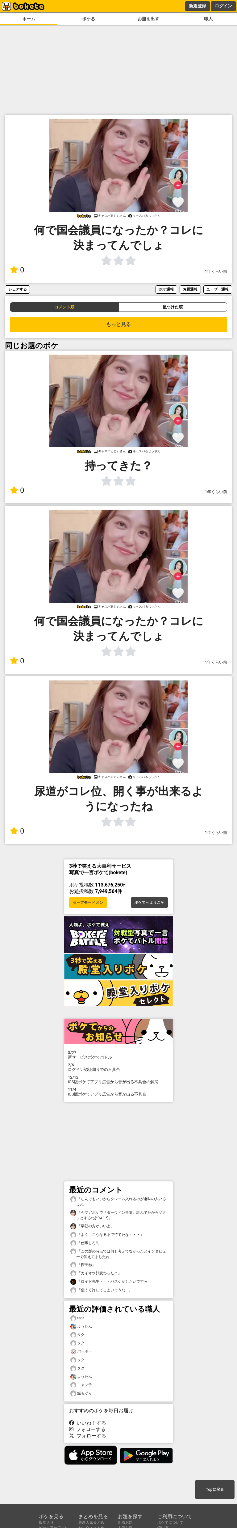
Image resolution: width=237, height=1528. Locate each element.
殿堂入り (46, 1522)
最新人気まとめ (91, 1522)
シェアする (17, 289)
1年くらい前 (216, 271)
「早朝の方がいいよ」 (92, 1226)
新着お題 (125, 1522)
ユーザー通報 (217, 289)
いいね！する (87, 1423)
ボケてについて (170, 1522)
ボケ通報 (166, 289)
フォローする (87, 1429)
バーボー (81, 1351)
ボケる (88, 19)
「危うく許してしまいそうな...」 (101, 1290)
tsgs (77, 1318)
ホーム (28, 19)
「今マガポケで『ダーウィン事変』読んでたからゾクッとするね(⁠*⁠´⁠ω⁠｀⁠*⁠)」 (118, 1215)
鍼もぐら (81, 1393)
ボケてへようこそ (149, 902)
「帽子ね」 (83, 1265)
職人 (208, 19)
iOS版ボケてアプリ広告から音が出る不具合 (118, 1091)
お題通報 (190, 289)
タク (77, 1335)
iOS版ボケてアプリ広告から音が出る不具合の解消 (118, 1079)
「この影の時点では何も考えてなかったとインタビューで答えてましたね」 (118, 1254)
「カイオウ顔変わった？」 (96, 1273)
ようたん (81, 1326)
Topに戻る (214, 1489)
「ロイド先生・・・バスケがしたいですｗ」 (110, 1282)
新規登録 (197, 5)
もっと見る (118, 324)
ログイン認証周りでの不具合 (118, 1067)
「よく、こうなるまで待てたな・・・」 (107, 1235)
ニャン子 (81, 1385)
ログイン (223, 5)
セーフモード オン (88, 902)
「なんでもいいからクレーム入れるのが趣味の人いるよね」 (118, 1201)
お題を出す (148, 19)
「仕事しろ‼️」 (85, 1243)
